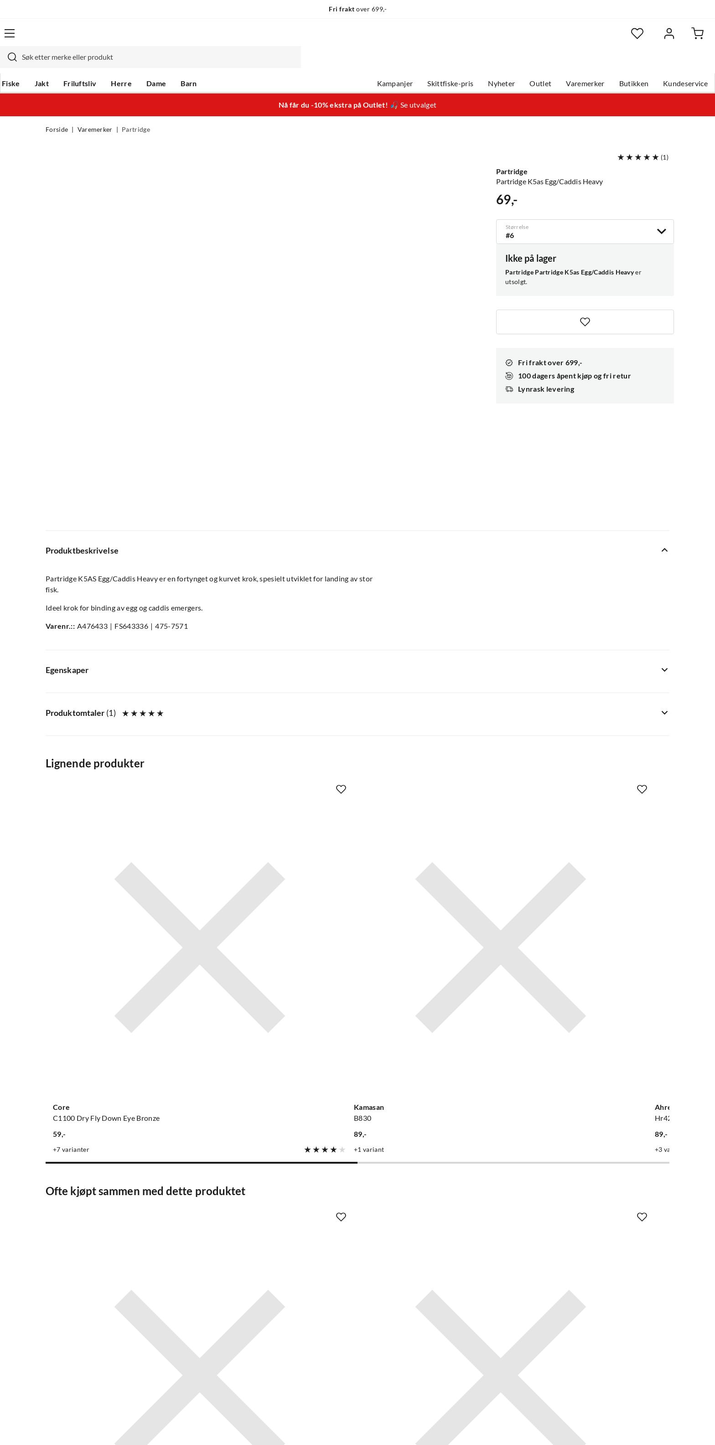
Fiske (55, 64)
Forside (57, 112)
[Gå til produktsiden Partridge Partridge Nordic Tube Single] (277, 990)
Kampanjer (350, 64)
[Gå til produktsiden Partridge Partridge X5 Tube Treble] (438, 990)
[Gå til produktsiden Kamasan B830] (277, 708)
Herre (165, 64)
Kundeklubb (326, 1299)
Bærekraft (322, 1269)
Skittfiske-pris (405, 64)
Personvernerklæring (558, 1425)
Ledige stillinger (331, 1211)
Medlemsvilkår (330, 1313)
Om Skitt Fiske (329, 1196)
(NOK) (65, 1426)
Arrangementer (331, 1240)
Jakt (85, 64)
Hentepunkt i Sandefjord (86, 1226)
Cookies (657, 1425)
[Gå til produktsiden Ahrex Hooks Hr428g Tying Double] (599, 708)
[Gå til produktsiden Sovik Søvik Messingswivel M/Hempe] (599, 990)
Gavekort (191, 1211)
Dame (200, 64)
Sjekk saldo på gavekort (84, 1240)
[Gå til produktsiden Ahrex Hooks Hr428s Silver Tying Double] (438, 708)
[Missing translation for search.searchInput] (205, 38)
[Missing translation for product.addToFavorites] (585, 303)
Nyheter (455, 64)
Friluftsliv (123, 64)
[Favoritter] (581, 39)
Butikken (588, 64)
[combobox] (347, 39)
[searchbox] (356, 39)
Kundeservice (639, 64)
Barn (232, 64)
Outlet (495, 64)
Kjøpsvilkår (618, 1425)
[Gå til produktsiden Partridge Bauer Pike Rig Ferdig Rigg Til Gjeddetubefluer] (115, 990)
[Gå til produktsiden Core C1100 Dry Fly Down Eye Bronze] (115, 708)
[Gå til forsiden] (89, 39)
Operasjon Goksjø (335, 1255)
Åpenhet (320, 1284)
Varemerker (539, 64)
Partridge (136, 112)
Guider (57, 1211)
